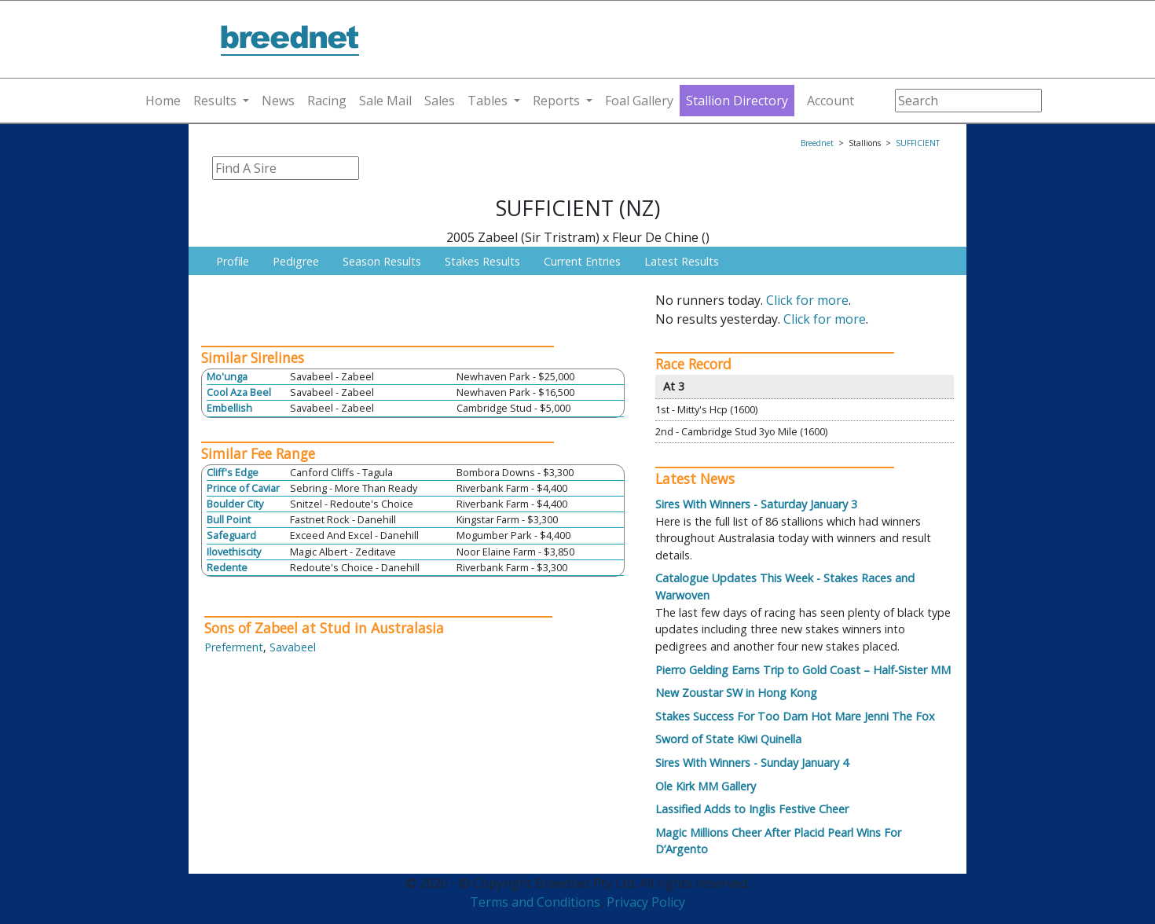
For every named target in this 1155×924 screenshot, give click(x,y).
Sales (439, 100)
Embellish (229, 408)
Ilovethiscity (234, 551)
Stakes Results (482, 261)
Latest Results (681, 261)
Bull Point (229, 519)
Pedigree (296, 261)
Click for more (807, 300)
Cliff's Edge (232, 472)
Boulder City (235, 504)
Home (163, 100)
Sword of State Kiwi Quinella (728, 739)
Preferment (233, 647)
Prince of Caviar (243, 488)
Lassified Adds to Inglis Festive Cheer (752, 808)
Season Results (382, 261)
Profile (232, 261)
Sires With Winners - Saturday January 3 (756, 504)
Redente (227, 567)
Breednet (817, 143)
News (278, 100)
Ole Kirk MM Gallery (705, 786)
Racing (326, 100)
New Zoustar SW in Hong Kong (736, 692)
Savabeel (293, 647)
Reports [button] (556, 100)
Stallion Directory (737, 100)
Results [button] (214, 100)
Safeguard (231, 535)
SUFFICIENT (918, 143)
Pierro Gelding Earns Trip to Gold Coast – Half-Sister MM (803, 669)
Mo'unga (227, 376)
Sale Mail (385, 100)
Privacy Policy (646, 902)
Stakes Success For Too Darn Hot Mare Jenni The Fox (795, 716)
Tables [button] (488, 100)
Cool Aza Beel (239, 392)
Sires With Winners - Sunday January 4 (752, 762)
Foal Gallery (639, 100)
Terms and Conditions (535, 902)
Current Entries (582, 261)
